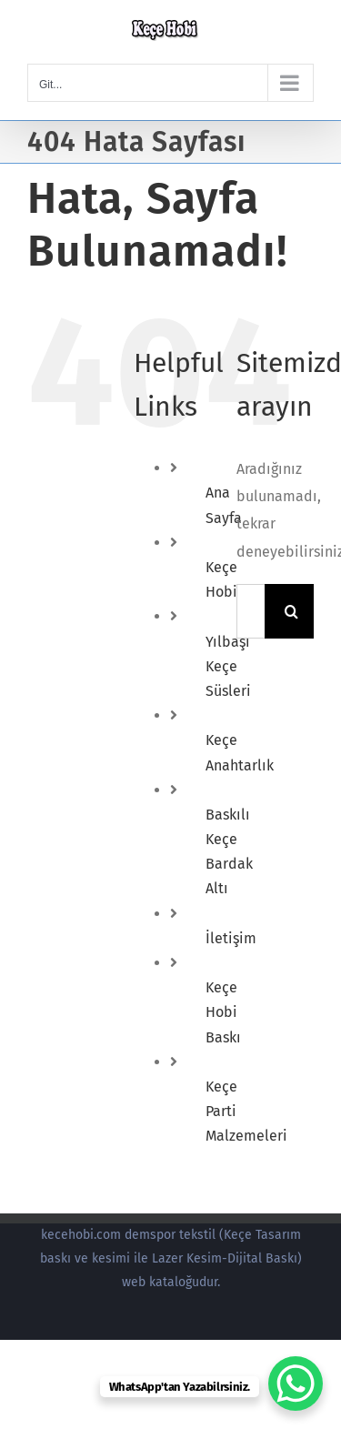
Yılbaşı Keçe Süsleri (228, 666)
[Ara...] (250, 611)
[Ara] (292, 611)
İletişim (231, 938)
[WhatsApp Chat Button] (295, 1383)
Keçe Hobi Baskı (223, 1012)
